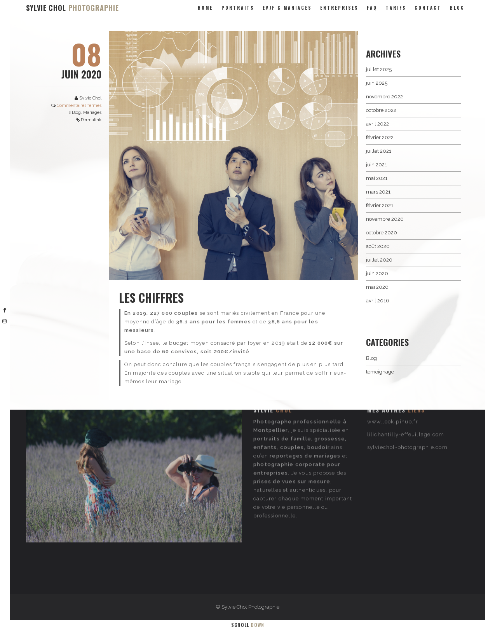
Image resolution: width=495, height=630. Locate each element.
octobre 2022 (381, 110)
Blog (457, 8)
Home (205, 8)
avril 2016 (377, 301)
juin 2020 (377, 273)
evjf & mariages (287, 8)
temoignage (380, 372)
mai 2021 (376, 178)
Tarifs (396, 8)
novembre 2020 (385, 219)
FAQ (372, 8)
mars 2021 (378, 192)
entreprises (339, 8)
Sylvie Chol (90, 98)
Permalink (91, 119)
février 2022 (380, 137)
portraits (237, 8)
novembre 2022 (384, 96)
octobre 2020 (381, 233)
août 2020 (378, 246)
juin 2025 (376, 83)
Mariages (92, 112)
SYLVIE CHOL (72, 8)
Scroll (247, 624)
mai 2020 (377, 287)
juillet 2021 (378, 151)
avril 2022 (377, 124)
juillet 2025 (379, 69)
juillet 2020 (379, 260)
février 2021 (379, 205)
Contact (428, 8)
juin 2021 (376, 165)
